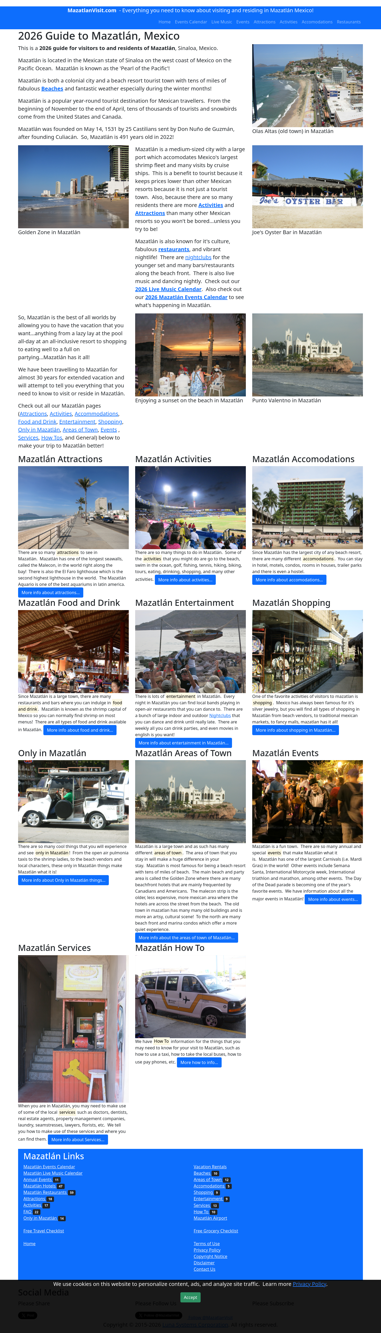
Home (165, 22)
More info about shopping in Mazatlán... (296, 730)
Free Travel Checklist (43, 1231)
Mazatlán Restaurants (49, 1192)
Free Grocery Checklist (216, 1231)
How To (205, 1212)
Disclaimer (204, 1263)
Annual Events (42, 1179)
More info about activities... (185, 580)
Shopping (110, 421)
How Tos (51, 437)
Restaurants (349, 22)
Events (242, 22)
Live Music (222, 22)
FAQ (31, 1212)
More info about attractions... (51, 592)
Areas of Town (80, 429)
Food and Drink (37, 421)
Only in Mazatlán (39, 429)
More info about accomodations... (289, 580)
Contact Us (204, 1269)
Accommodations (96, 413)
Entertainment (77, 421)
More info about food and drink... (80, 730)
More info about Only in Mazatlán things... (63, 880)
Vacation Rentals (210, 1167)
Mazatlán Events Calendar (49, 1167)
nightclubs (198, 257)
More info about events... (333, 899)
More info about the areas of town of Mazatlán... (187, 938)
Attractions (265, 22)
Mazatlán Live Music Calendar (52, 1173)
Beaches (206, 1173)
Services (28, 437)
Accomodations (317, 22)
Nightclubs (220, 715)
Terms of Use (207, 1244)
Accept (190, 1297)
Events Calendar (191, 22)
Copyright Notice (210, 1256)
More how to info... (199, 1062)
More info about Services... (77, 1139)
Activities (289, 22)
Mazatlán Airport (210, 1218)
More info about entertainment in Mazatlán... (184, 743)
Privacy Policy (207, 1250)
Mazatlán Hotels (44, 1186)
